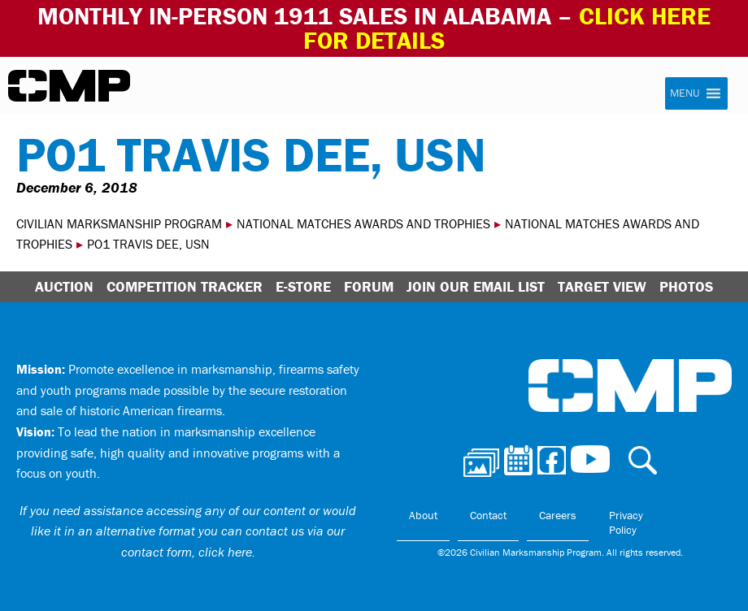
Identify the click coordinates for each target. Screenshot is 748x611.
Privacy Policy (626, 522)
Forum (369, 286)
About (423, 515)
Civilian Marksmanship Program (69, 86)
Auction (64, 286)
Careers (557, 515)
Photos (686, 286)
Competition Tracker (185, 286)
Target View (602, 286)
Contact (488, 515)
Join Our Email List (476, 286)
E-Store (303, 286)
